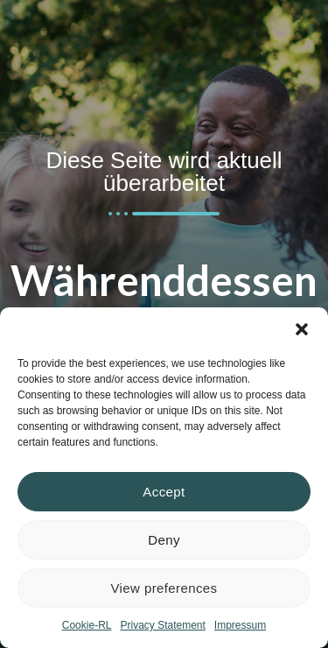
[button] (302, 329)
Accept (164, 491)
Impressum (240, 625)
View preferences (163, 588)
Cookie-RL (87, 625)
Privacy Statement (162, 625)
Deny (164, 539)
